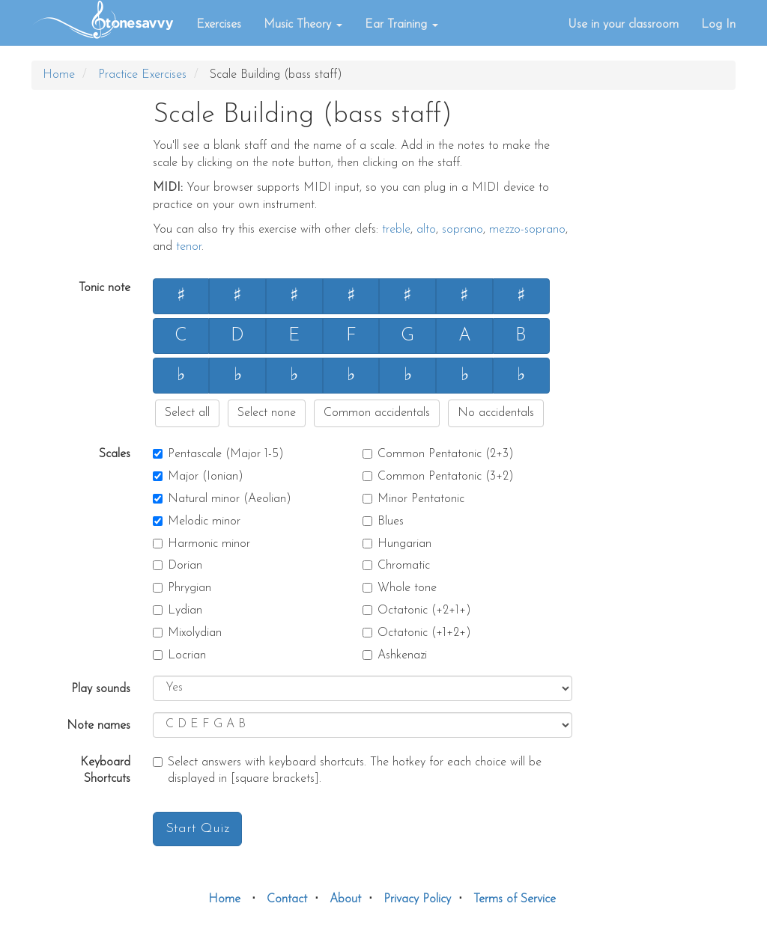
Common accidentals (377, 413)
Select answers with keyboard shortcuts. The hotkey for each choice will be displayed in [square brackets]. (347, 771)
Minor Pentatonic (413, 499)
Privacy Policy (417, 899)
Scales (114, 454)
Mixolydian (187, 633)
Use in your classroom (623, 25)
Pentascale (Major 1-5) (218, 454)
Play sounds (100, 689)
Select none (266, 413)
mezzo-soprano (527, 230)
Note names (98, 726)
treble (396, 230)
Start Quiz (197, 829)
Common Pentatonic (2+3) (438, 454)
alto (426, 230)
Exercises (218, 25)
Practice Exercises (142, 75)
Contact (287, 899)
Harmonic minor (201, 544)
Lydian (177, 611)
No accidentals (496, 413)
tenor (188, 247)
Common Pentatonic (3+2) (438, 477)
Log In (718, 25)
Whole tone (400, 588)
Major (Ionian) (198, 477)
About (345, 899)
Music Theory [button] (303, 25)
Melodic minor (196, 521)
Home (59, 75)
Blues (383, 521)
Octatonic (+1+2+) (417, 633)
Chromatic (396, 566)
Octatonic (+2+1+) (417, 611)
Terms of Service (514, 899)
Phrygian (182, 588)
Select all (187, 413)
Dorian (177, 566)
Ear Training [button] (401, 25)
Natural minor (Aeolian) (222, 499)
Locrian (179, 655)
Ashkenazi (395, 655)
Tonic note (104, 288)
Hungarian (397, 544)
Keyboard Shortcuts (105, 771)
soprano (462, 230)
